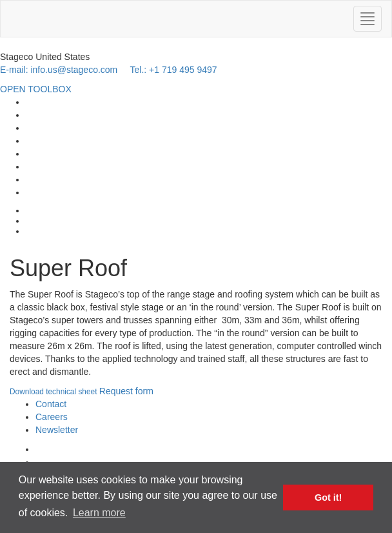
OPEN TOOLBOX (36, 89)
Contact (50, 404)
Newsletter (56, 430)
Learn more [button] (99, 512)
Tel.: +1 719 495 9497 (173, 70)
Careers (51, 417)
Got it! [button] (328, 497)
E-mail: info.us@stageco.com (58, 70)
